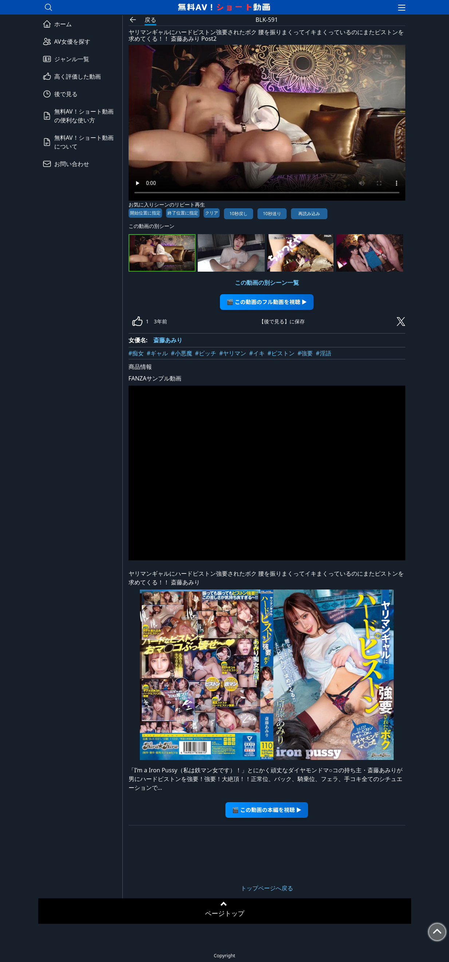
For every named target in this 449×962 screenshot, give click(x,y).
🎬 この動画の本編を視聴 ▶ (267, 809)
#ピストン (281, 353)
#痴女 (136, 353)
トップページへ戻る (267, 888)
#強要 (305, 353)
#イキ (256, 353)
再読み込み (309, 213)
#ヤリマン (232, 353)
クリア (211, 213)
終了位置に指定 (183, 213)
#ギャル (157, 353)
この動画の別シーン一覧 (267, 283)
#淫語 (323, 353)
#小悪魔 (181, 353)
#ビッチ (205, 353)
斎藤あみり (167, 340)
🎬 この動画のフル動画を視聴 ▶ (267, 301)
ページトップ (224, 913)
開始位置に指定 (145, 213)
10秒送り (272, 213)
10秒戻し (238, 213)
